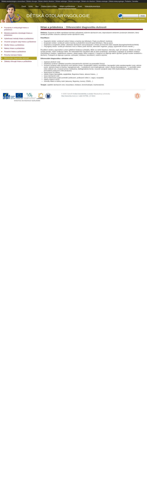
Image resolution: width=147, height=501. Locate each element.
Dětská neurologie (74, 1)
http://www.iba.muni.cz (69, 96)
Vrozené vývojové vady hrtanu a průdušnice (20, 42)
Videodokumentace (92, 6)
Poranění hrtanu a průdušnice (15, 51)
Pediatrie (128, 1)
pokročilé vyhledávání (127, 19)
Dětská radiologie (61, 1)
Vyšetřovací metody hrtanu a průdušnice (19, 38)
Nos (37, 6)
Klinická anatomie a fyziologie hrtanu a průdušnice (18, 34)
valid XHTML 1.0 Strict (87, 96)
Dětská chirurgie (31, 1)
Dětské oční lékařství (88, 1)
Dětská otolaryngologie (116, 1)
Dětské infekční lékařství (46, 1)
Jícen (80, 6)
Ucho (30, 6)
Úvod (23, 6)
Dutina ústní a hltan (49, 6)
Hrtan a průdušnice (67, 6)
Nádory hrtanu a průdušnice (14, 48)
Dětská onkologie (102, 1)
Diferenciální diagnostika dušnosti (16, 58)
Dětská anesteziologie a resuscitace (13, 1)
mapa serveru (140, 19)
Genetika (135, 1)
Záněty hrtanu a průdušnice (14, 45)
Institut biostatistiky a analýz (83, 94)
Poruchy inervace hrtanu (13, 55)
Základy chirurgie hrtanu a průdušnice (18, 61)
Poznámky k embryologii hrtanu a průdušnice (16, 29)
